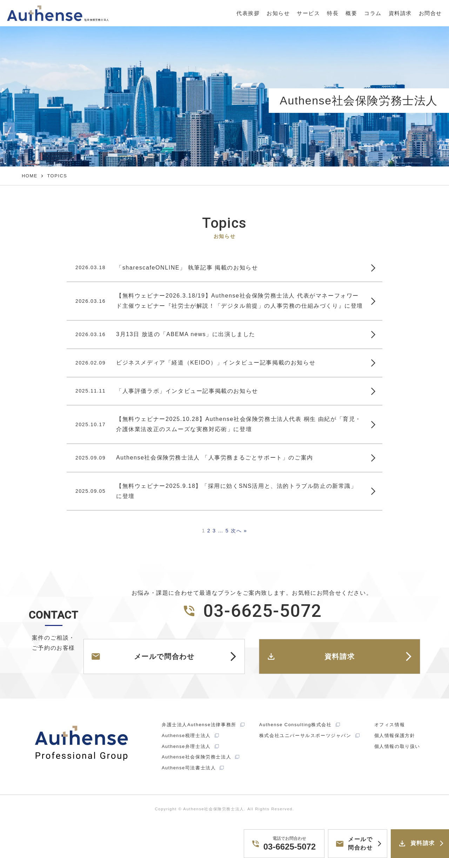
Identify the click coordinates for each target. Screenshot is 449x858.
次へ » (239, 530)
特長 (332, 13)
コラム (372, 13)
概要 (351, 13)
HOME (30, 175)
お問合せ (430, 13)
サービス (308, 13)
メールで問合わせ (142, 656)
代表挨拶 (247, 13)
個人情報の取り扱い (397, 746)
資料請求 (399, 13)
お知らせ (277, 13)
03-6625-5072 (252, 611)
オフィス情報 (389, 724)
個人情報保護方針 (394, 735)
